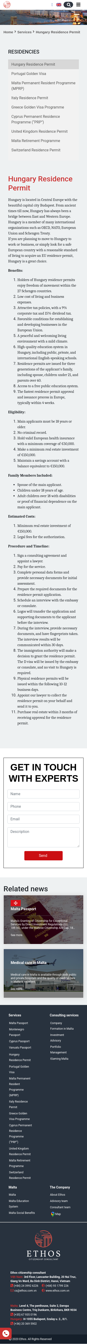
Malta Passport (18, 1023)
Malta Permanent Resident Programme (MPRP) (43, 86)
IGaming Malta (59, 1058)
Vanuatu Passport (20, 1047)
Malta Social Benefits (22, 1213)
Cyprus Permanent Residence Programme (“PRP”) (35, 119)
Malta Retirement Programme (35, 141)
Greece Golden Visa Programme (37, 107)
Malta (12, 1194)
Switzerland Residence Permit (36, 150)
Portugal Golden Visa (28, 73)
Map (56, 1214)
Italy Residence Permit (29, 98)
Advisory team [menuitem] (59, 1201)
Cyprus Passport (19, 1041)
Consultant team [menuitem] (60, 1207)
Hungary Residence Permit (33, 64)
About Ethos (57, 1194)
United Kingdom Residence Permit (39, 131)
